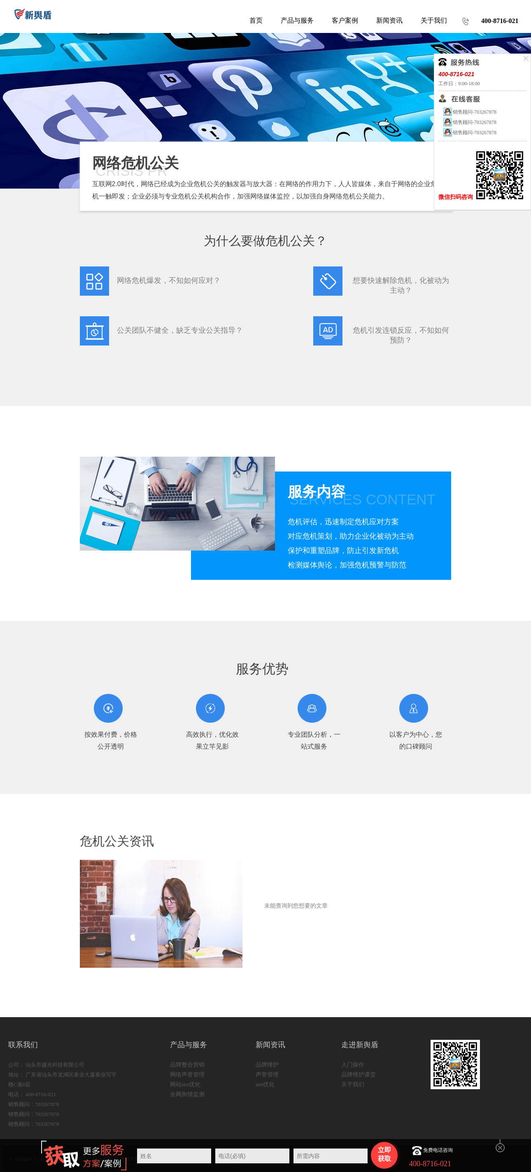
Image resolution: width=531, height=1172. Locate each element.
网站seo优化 (185, 1084)
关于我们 (352, 1084)
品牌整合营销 (187, 1065)
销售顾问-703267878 (469, 112)
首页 (256, 20)
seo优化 (265, 1084)
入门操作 (352, 1065)
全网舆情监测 (187, 1094)
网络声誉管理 (187, 1075)
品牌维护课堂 (358, 1075)
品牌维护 (267, 1065)
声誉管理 (267, 1075)
